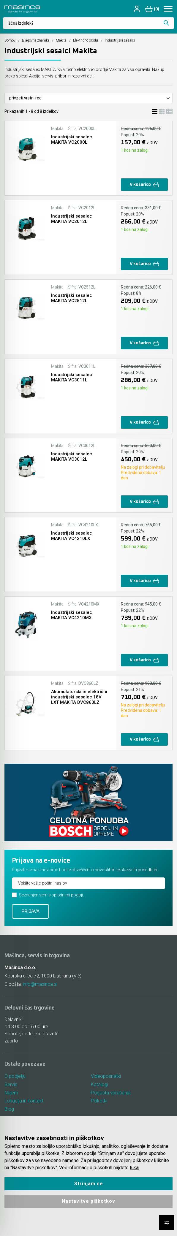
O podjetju (15, 1076)
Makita (61, 40)
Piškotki (99, 1101)
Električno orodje (85, 40)
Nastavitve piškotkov (88, 1201)
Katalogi (99, 1084)
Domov (9, 40)
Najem (11, 1093)
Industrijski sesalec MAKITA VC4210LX (71, 535)
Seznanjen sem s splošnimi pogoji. (51, 895)
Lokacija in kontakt (23, 1101)
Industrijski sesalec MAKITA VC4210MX (71, 615)
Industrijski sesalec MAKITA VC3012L (71, 456)
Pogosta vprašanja (110, 1093)
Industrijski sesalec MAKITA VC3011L (71, 377)
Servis (10, 1084)
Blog (9, 1109)
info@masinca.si (40, 984)
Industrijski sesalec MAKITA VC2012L (71, 218)
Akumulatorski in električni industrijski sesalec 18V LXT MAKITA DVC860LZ (79, 697)
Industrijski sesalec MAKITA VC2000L (71, 139)
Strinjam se (88, 1183)
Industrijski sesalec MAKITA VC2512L (71, 298)
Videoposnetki (106, 1076)
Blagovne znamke (35, 40)
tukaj (134, 1167)
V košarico (144, 184)
